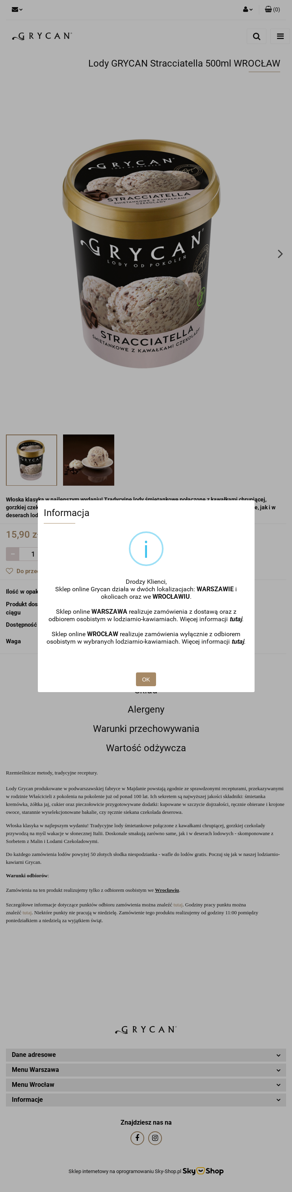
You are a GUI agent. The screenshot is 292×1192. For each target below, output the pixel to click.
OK (146, 679)
